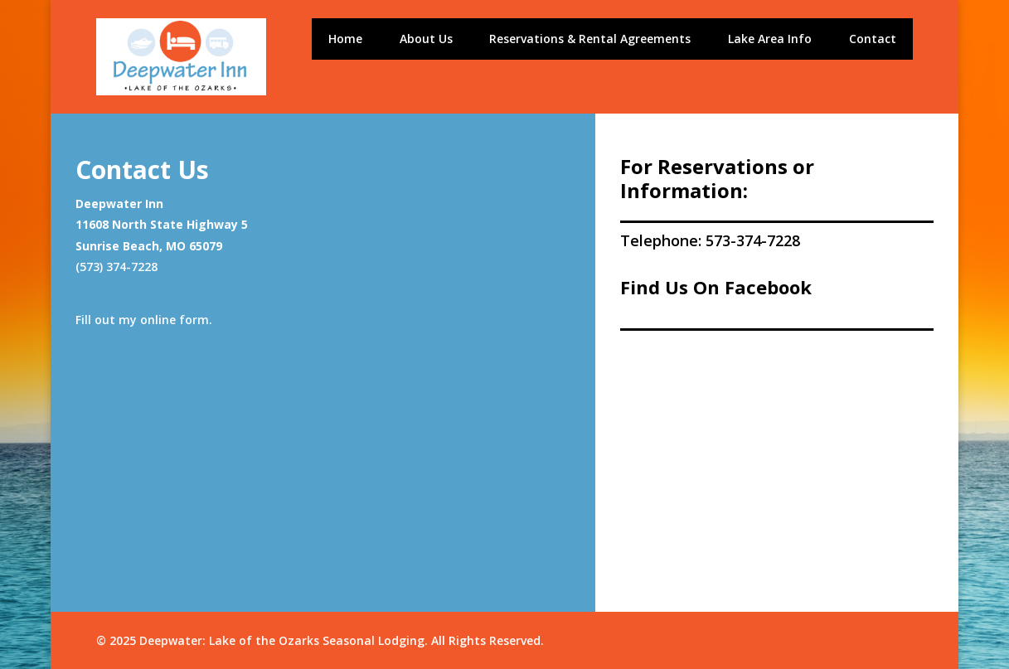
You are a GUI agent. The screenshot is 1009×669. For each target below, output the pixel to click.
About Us (426, 39)
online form (174, 319)
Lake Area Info (770, 39)
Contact (872, 39)
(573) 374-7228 (116, 266)
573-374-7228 (753, 240)
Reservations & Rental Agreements (590, 39)
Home (345, 39)
